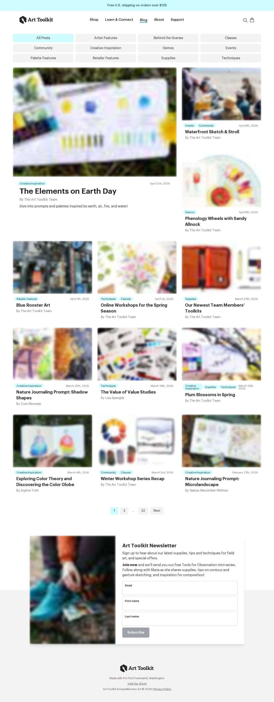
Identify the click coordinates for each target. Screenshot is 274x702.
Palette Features (43, 58)
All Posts (43, 38)
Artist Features (105, 38)
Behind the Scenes (168, 38)
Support (177, 19)
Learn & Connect (119, 19)
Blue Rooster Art (33, 305)
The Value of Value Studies (128, 392)
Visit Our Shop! (137, 683)
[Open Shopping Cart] (251, 19)
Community (43, 48)
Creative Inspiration (105, 48)
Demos (168, 48)
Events (231, 48)
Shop (94, 19)
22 (143, 510)
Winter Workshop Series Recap (132, 479)
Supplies (168, 58)
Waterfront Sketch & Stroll (212, 132)
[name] (180, 606)
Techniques (231, 58)
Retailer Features (106, 58)
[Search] (245, 20)
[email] (180, 590)
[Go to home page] (43, 20)
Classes (231, 38)
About (159, 19)
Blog (143, 20)
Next (156, 510)
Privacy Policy (162, 689)
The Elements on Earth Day (68, 191)
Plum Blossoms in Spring (210, 395)
